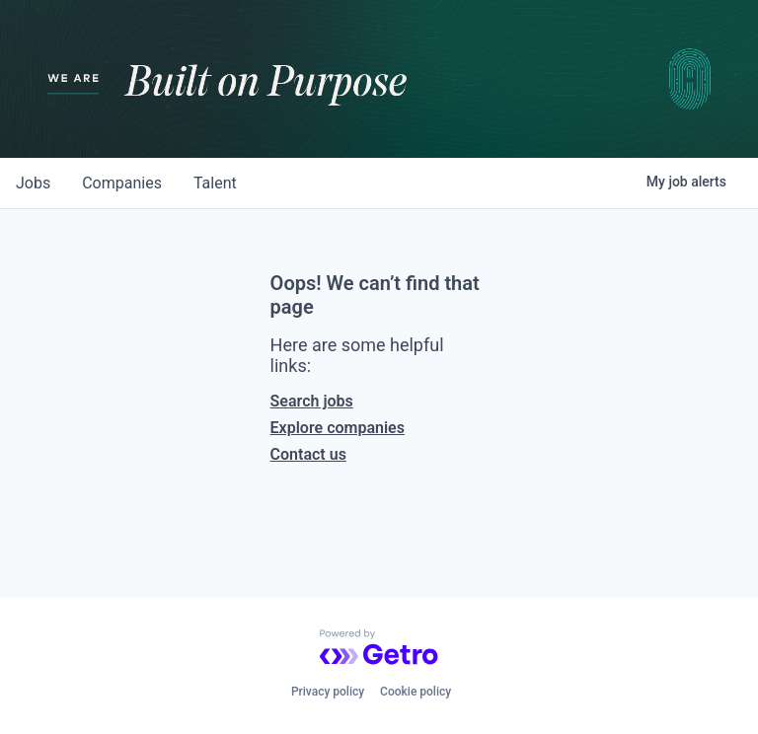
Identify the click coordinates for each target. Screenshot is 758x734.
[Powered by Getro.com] (379, 647)
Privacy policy (327, 691)
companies (122, 183)
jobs (33, 183)
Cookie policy (415, 691)
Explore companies (337, 427)
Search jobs (311, 401)
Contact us (308, 454)
